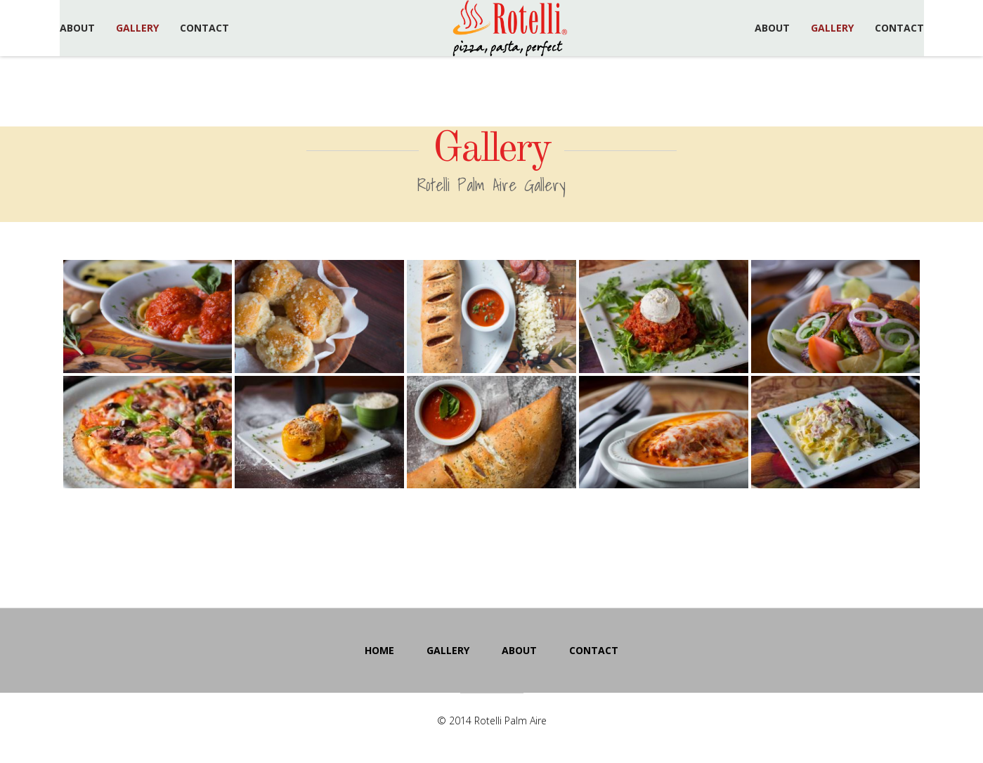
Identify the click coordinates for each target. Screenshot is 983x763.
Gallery (137, 27)
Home (379, 650)
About (77, 27)
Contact (204, 27)
